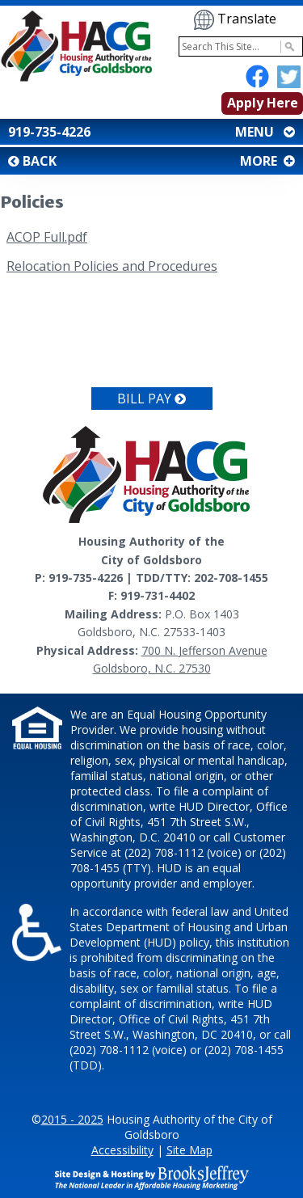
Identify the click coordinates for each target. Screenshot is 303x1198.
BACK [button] (32, 161)
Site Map (189, 1150)
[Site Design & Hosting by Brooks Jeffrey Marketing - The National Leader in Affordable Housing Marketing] (152, 1176)
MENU (263, 132)
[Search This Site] (241, 46)
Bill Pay (151, 398)
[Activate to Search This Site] (287, 46)
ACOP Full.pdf (46, 237)
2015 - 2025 (72, 1119)
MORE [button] (266, 161)
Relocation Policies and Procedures (111, 266)
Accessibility (122, 1150)
